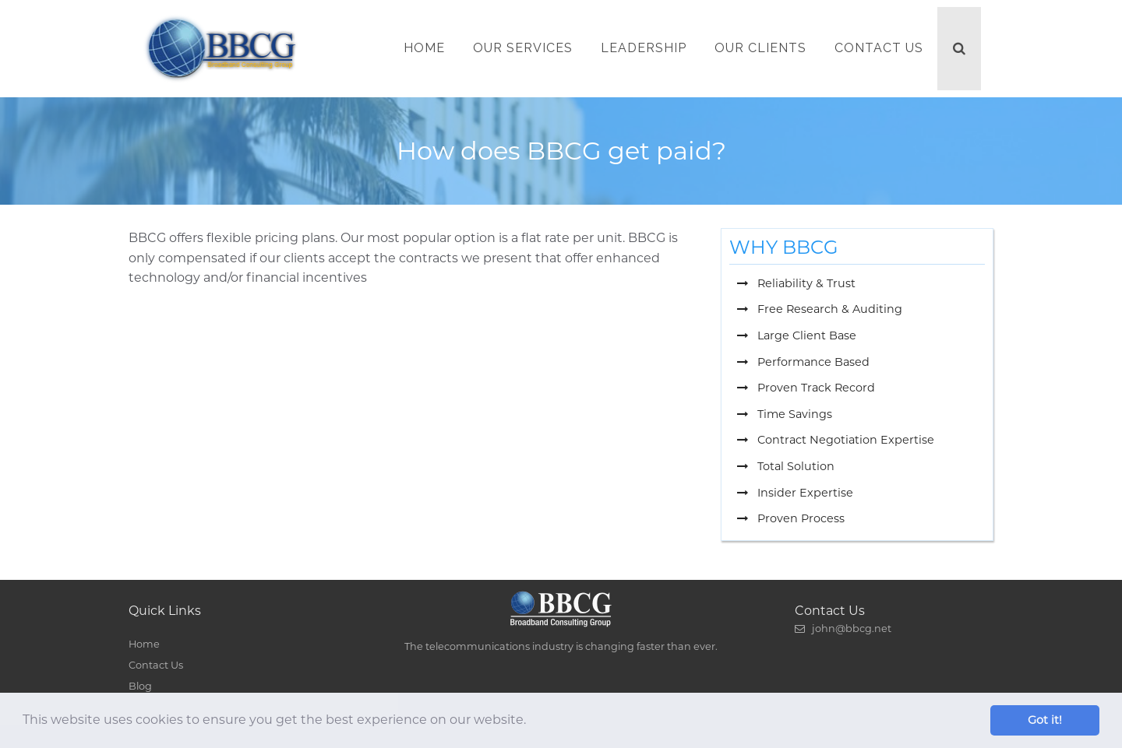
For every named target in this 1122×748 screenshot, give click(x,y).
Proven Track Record (806, 388)
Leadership (643, 47)
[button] (531, 721)
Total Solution (785, 466)
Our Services (523, 47)
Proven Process (791, 518)
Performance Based (803, 362)
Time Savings (784, 414)
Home (424, 47)
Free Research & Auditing (819, 309)
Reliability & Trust (796, 283)
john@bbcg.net (843, 628)
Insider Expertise (795, 493)
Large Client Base (796, 335)
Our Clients (760, 47)
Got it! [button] (1045, 720)
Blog (140, 686)
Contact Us (878, 47)
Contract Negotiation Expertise (835, 440)
